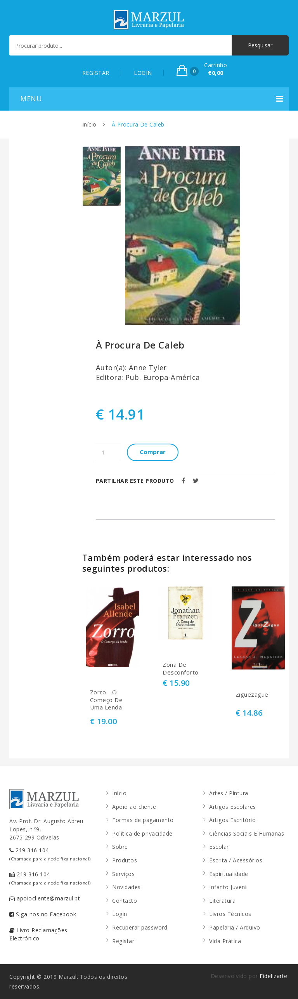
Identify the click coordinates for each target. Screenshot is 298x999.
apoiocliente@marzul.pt (44, 898)
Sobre (120, 846)
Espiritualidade (228, 874)
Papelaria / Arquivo (234, 927)
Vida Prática (225, 941)
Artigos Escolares (232, 806)
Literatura (222, 900)
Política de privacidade (142, 833)
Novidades (126, 887)
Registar (123, 941)
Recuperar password (139, 927)
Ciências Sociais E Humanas (246, 833)
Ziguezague (252, 694)
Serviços (123, 874)
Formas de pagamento (143, 820)
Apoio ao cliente (134, 806)
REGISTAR (95, 73)
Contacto (124, 900)
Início (89, 124)
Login (119, 913)
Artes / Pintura (228, 793)
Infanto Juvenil (228, 887)
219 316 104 (50, 854)
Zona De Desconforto (181, 668)
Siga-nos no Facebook (42, 914)
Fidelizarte (274, 976)
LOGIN (143, 73)
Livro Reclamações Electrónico (38, 934)
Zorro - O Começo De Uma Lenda (106, 700)
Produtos (124, 860)
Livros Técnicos (230, 913)
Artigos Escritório (232, 820)
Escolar (219, 846)
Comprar (156, 452)
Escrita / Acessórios (235, 860)
